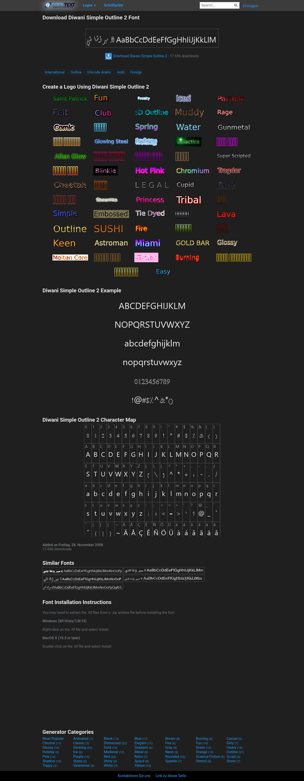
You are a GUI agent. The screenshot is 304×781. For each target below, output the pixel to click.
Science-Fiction (210, 757)
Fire (170, 743)
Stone (233, 761)
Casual (234, 738)
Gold (110, 747)
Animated (83, 738)
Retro (141, 757)
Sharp (80, 761)
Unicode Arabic (99, 72)
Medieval (114, 752)
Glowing (82, 747)
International (55, 72)
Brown (172, 738)
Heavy (234, 747)
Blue (141, 738)
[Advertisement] (21, 81)
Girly (232, 743)
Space (142, 761)
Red (110, 757)
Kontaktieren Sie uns (134, 776)
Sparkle (173, 761)
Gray (171, 747)
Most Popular (53, 738)
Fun (202, 743)
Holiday (50, 752)
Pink (49, 757)
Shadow (51, 761)
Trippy (49, 765)
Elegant (144, 743)
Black (111, 738)
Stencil (203, 761)
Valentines (83, 765)
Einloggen (250, 6)
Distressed (115, 743)
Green (203, 747)
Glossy (50, 747)
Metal (141, 752)
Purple (81, 757)
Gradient (143, 747)
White (110, 765)
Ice (77, 752)
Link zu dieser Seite (171, 776)
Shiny (110, 761)
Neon (171, 752)
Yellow (143, 765)
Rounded (175, 757)
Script (233, 757)
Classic (81, 743)
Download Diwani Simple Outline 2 (136, 56)
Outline (76, 72)
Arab (120, 72)
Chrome (51, 743)
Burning (204, 738)
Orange (204, 752)
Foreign (136, 72)
